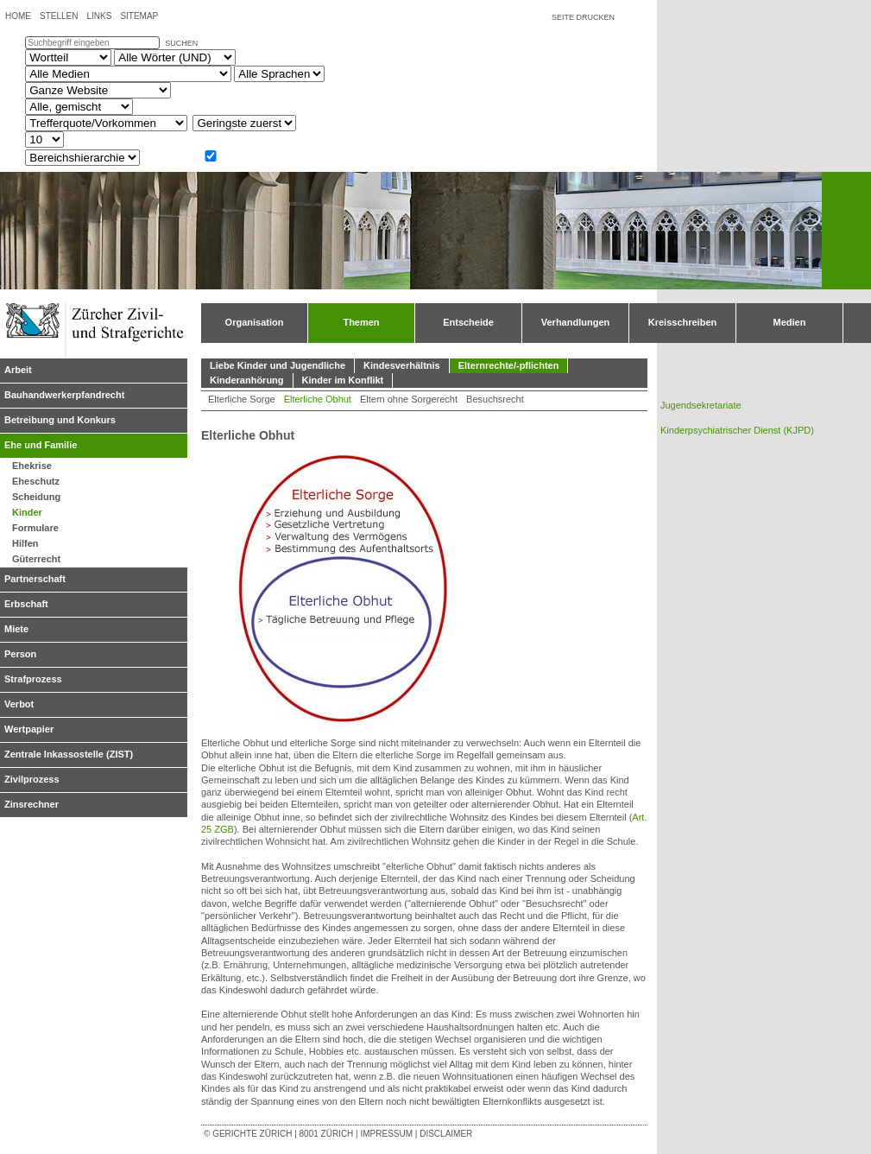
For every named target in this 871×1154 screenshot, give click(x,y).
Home (18, 16)
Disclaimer (446, 1133)
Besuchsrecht (495, 399)
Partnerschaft (35, 579)
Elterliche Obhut (317, 399)
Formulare (35, 528)
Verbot (19, 704)
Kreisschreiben (682, 322)
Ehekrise (32, 465)
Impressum (386, 1133)
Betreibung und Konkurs (60, 420)
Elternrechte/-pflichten (508, 365)
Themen (361, 322)
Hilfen (25, 543)
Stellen (59, 16)
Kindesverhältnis (401, 365)
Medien (789, 322)
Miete (16, 629)
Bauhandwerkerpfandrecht (64, 395)
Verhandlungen (575, 322)
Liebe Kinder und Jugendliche (277, 365)
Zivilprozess (32, 779)
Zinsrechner (31, 804)
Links (98, 16)
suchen (181, 43)
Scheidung (36, 496)
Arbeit (18, 370)
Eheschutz (36, 481)
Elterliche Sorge (241, 399)
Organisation (254, 322)
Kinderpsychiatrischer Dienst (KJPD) (737, 430)
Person (20, 654)
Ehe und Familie (40, 445)
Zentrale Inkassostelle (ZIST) (68, 754)
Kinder (27, 512)
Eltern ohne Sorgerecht (409, 399)
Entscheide (468, 322)
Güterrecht (36, 559)
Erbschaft (26, 604)
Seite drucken (583, 17)
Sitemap (139, 16)
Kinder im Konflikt (343, 380)
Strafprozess (33, 679)
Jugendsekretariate (701, 405)
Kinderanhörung (247, 380)
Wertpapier (29, 729)
